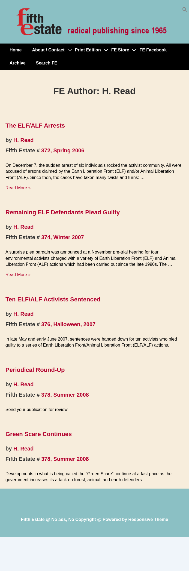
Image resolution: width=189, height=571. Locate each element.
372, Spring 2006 (62, 150)
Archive (18, 63)
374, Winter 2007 (62, 237)
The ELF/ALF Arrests (35, 125)
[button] (185, 10)
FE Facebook (153, 50)
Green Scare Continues (38, 434)
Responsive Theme (148, 519)
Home (16, 50)
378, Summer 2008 (65, 395)
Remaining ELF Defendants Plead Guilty (62, 212)
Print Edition (88, 50)
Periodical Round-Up (35, 369)
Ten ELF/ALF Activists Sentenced (52, 299)
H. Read (23, 140)
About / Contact (48, 50)
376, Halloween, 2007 (68, 324)
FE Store (120, 50)
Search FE (46, 63)
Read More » (18, 188)
